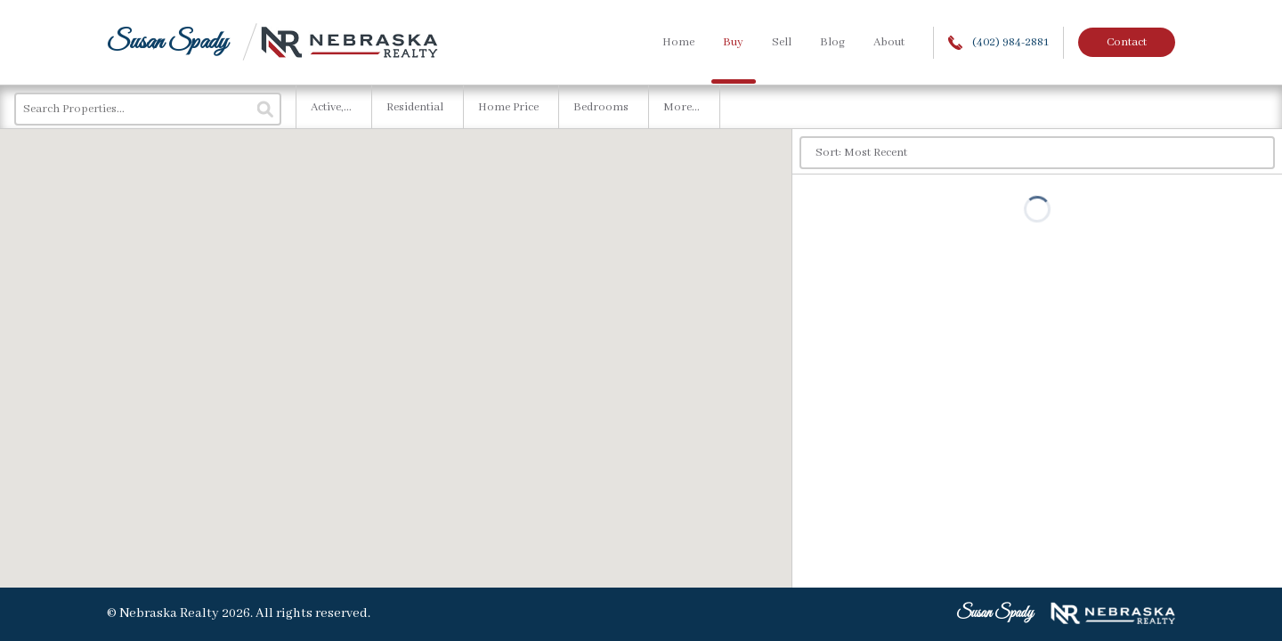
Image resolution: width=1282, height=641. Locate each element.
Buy (733, 42)
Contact (1127, 42)
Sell (781, 42)
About (889, 42)
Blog (832, 42)
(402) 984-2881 (998, 42)
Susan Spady (167, 42)
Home (678, 42)
